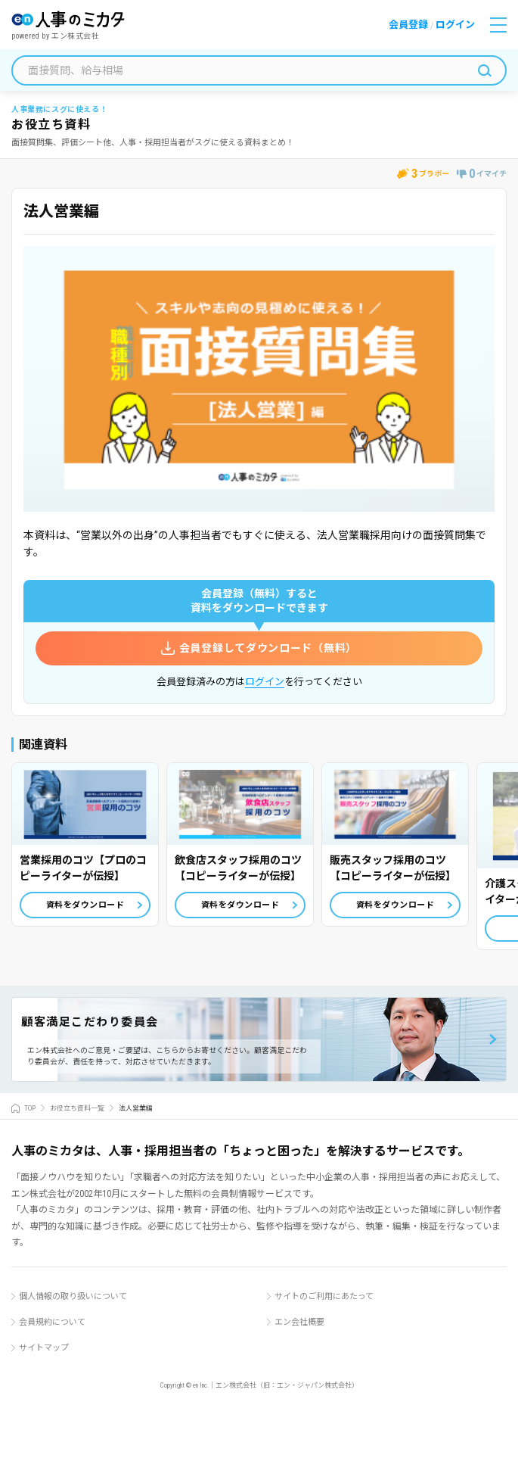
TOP (30, 1108)
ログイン (455, 25)
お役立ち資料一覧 (77, 1108)
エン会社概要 (299, 1322)
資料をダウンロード (85, 905)
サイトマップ (44, 1348)
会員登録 (408, 25)
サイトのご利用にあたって (324, 1296)
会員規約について (52, 1322)
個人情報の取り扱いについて (73, 1296)
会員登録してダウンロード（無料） (268, 648)
